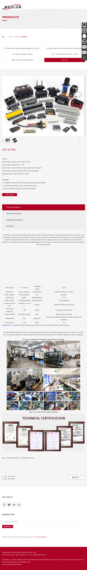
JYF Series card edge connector (22, 54)
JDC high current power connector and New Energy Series (65, 48)
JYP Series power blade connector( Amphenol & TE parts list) (23, 48)
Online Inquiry (9, 194)
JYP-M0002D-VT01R (27, 458)
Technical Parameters (14, 213)
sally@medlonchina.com (39, 555)
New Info (64, 60)
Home (10, 37)
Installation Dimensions (14, 220)
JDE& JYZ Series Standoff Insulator (23, 60)
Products (16, 37)
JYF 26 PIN (11, 476)
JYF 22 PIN (11, 479)
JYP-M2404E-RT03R (13, 458)
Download (9, 226)
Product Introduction (13, 207)
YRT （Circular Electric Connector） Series (64, 54)
